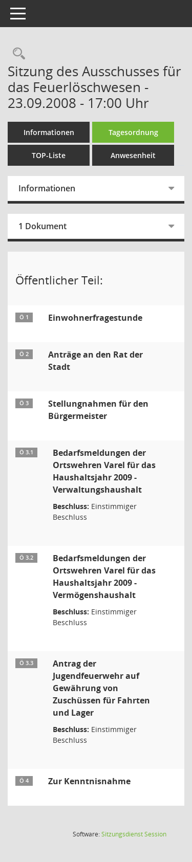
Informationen (49, 132)
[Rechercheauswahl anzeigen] (16, 54)
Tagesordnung (133, 132)
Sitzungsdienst (133, 834)
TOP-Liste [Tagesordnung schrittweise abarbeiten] (49, 155)
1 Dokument (42, 226)
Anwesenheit (133, 155)
